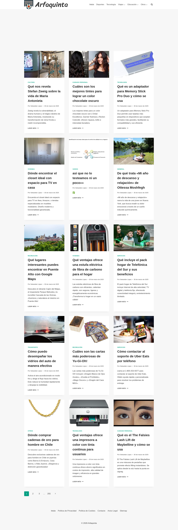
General (120, 169)
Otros (30, 431)
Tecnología (111, 4)
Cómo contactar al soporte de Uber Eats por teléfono (133, 356)
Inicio (91, 4)
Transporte (33, 347)
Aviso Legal (113, 511)
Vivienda (31, 169)
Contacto (101, 511)
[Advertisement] (89, 34)
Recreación (33, 256)
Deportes (100, 4)
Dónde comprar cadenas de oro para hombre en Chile (43, 439)
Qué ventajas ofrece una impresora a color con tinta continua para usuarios (88, 444)
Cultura (31, 82)
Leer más (33, 128)
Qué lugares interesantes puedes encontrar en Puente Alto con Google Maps (43, 269)
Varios (75, 169)
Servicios (121, 256)
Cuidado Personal (80, 82)
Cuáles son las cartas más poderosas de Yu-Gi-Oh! (89, 356)
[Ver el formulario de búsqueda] (152, 4)
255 (49, 494)
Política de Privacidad (67, 511)
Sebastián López (36, 106)
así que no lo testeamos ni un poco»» (85, 178)
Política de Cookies (87, 511)
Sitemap (123, 511)
